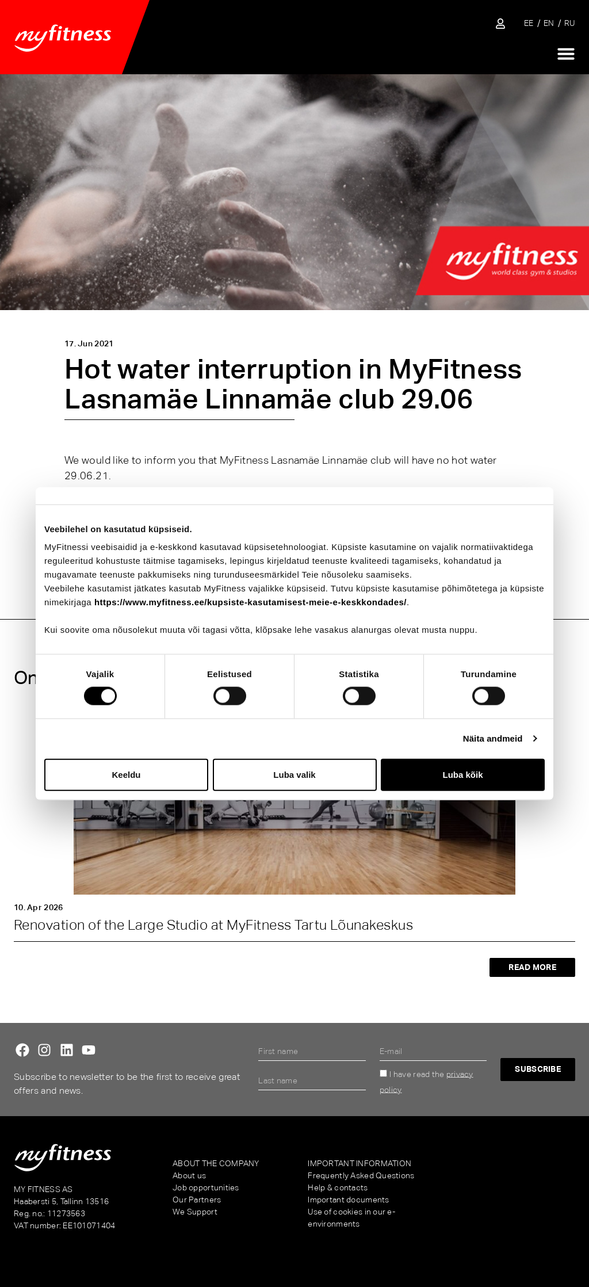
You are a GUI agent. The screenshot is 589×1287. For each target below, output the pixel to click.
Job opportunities (206, 1187)
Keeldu (126, 774)
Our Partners (197, 1199)
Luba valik (294, 774)
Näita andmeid (493, 738)
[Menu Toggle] (566, 53)
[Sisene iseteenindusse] (500, 23)
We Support (195, 1211)
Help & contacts (338, 1187)
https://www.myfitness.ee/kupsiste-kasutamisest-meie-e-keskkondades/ (250, 602)
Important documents (348, 1199)
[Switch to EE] (529, 23)
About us (189, 1175)
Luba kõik (462, 774)
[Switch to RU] (569, 23)
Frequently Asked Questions (361, 1175)
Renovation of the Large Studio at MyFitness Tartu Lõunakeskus (213, 925)
